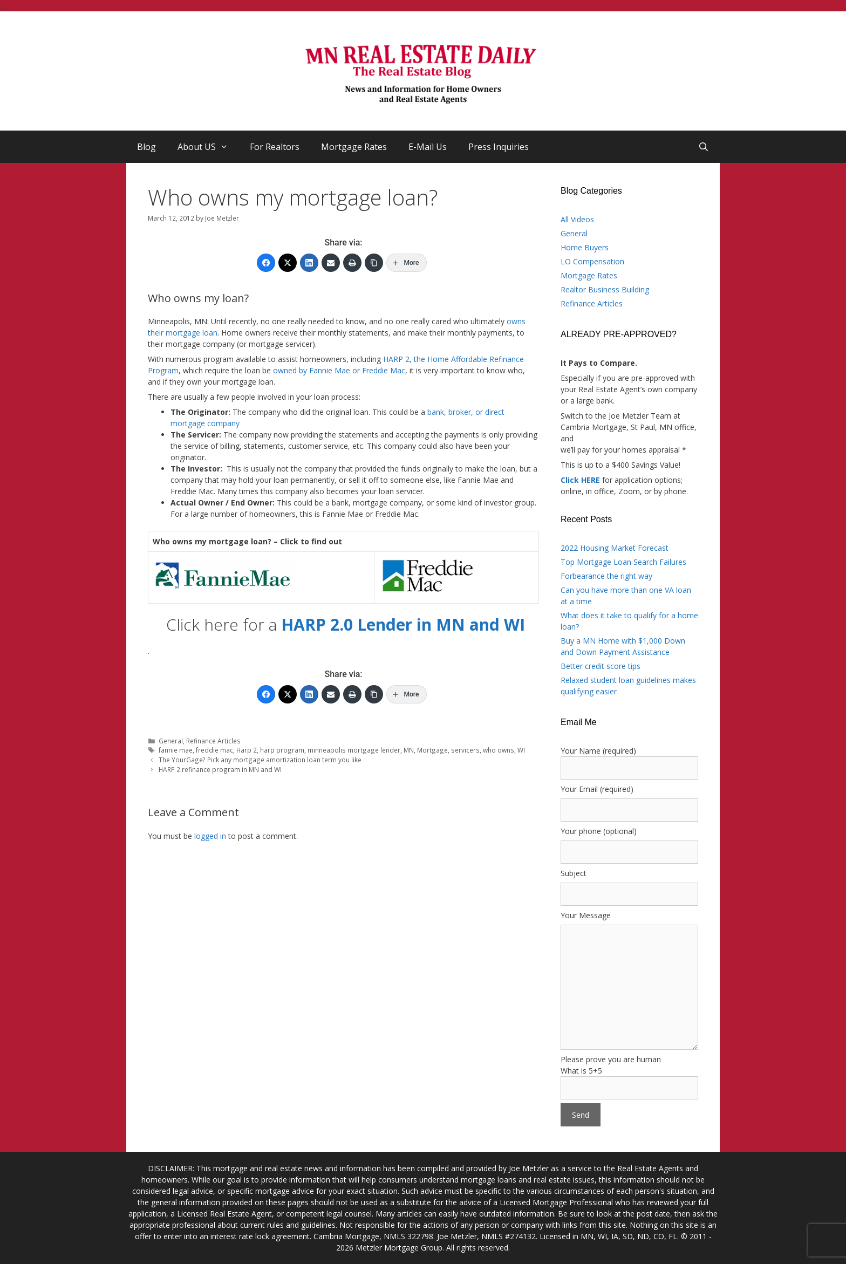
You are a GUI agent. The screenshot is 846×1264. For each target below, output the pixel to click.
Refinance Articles (213, 740)
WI (521, 750)
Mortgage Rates (354, 147)
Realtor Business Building (605, 289)
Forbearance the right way (606, 576)
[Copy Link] (374, 263)
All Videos (577, 219)
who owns (498, 750)
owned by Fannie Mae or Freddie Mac (339, 370)
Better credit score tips (600, 666)
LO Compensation (592, 261)
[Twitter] (287, 263)
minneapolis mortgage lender (354, 750)
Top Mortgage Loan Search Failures (623, 562)
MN (409, 750)
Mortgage (432, 750)
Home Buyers (585, 247)
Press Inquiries (498, 147)
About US (208, 147)
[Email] (331, 263)
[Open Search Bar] (703, 147)
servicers (465, 750)
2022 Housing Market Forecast (614, 548)
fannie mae (176, 750)
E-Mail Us (427, 147)
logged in (210, 836)
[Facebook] (266, 263)
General (171, 740)
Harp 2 (246, 750)
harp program (282, 750)
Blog (146, 147)
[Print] (352, 263)
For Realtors (274, 147)
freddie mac (214, 750)
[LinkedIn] (309, 263)
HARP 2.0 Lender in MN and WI (403, 624)
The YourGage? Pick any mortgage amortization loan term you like (260, 759)
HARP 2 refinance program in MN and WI (220, 769)
